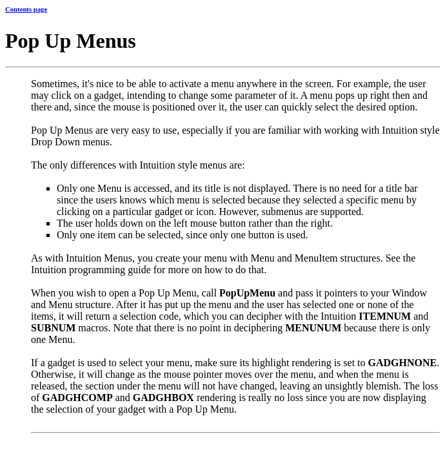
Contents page (26, 9)
